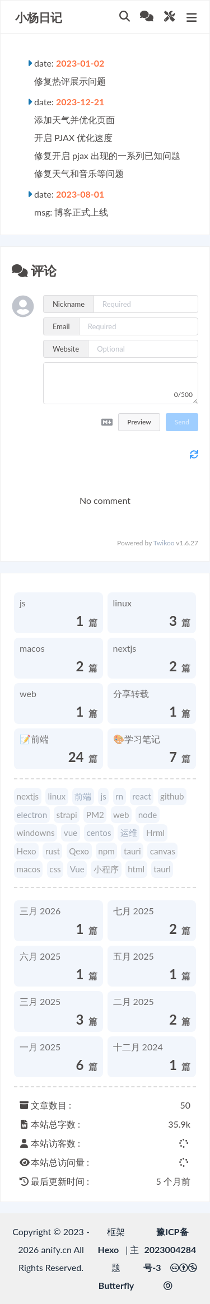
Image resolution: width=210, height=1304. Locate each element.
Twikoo (164, 543)
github (172, 796)
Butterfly (116, 1285)
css (54, 869)
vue (70, 833)
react (141, 796)
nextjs (28, 796)
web (121, 815)
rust (52, 851)
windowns (36, 833)
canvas (162, 851)
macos (28, 869)
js (103, 796)
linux (57, 796)
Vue (77, 869)
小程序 (106, 869)
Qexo (79, 851)
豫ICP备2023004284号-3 (169, 1249)
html (136, 869)
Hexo (26, 851)
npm (106, 851)
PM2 (95, 815)
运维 (128, 833)
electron (32, 815)
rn (119, 796)
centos (98, 833)
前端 (82, 796)
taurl (162, 869)
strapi (66, 815)
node (147, 815)
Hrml (155, 833)
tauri (132, 851)
